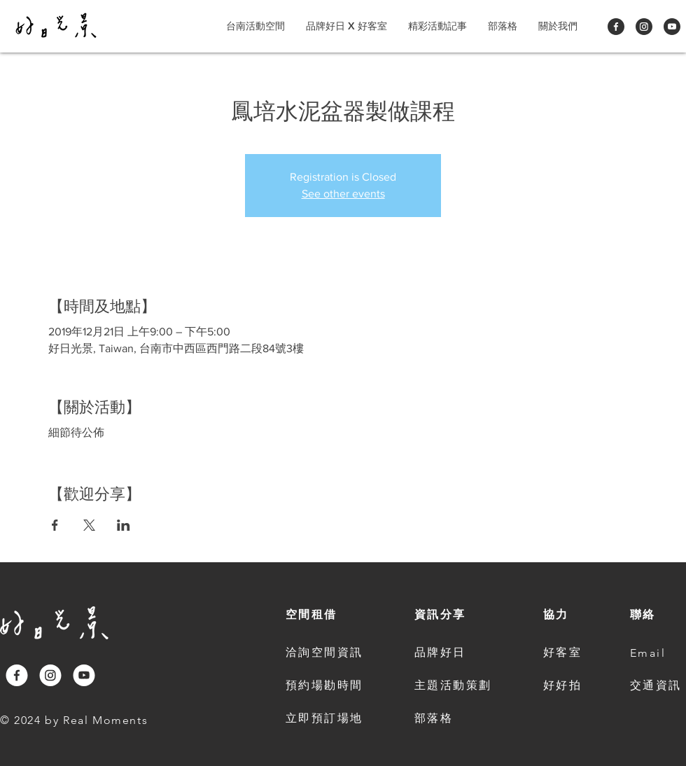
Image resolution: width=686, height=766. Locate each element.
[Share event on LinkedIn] (123, 525)
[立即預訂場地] (328, 719)
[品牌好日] (456, 653)
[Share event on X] (89, 525)
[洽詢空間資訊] (328, 653)
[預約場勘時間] (328, 686)
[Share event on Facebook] (55, 525)
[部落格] (456, 719)
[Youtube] (672, 27)
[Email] (651, 653)
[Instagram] (644, 27)
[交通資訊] (658, 686)
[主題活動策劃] (456, 686)
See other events (343, 194)
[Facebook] (616, 27)
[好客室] (564, 653)
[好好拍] (564, 686)
